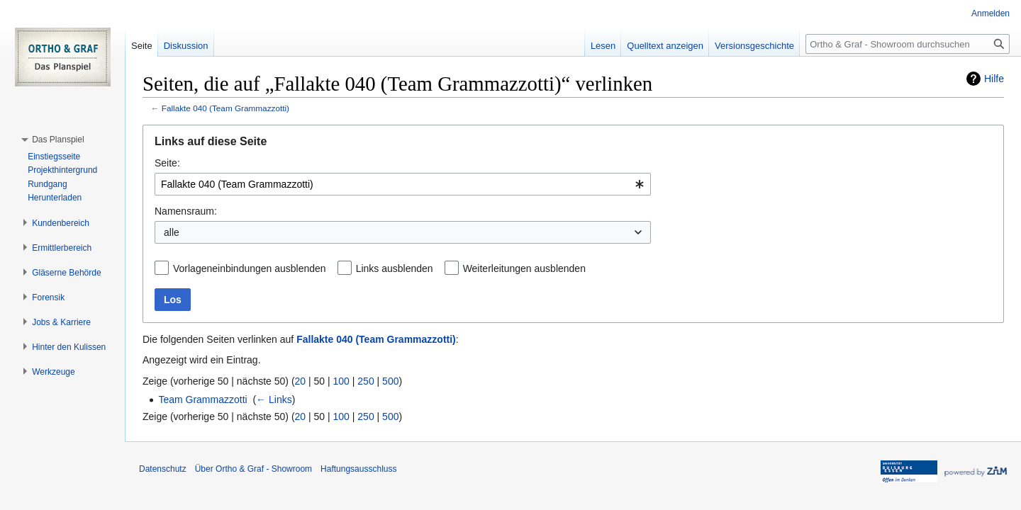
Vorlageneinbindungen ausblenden (249, 268)
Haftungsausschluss (358, 469)
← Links (274, 399)
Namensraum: (186, 211)
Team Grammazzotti (202, 399)
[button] (58, 139)
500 (390, 381)
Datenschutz (162, 469)
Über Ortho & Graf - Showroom (253, 469)
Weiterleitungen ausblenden (524, 268)
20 (300, 381)
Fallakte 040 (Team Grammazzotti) (225, 108)
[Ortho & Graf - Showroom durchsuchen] (907, 44)
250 (365, 381)
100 (341, 381)
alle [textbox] (171, 232)
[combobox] (403, 184)
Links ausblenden (394, 268)
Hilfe (994, 78)
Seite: (167, 163)
